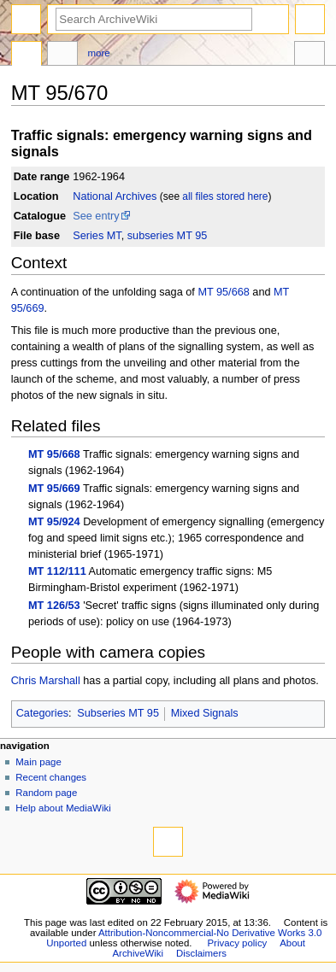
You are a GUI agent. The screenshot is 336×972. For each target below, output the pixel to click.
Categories (42, 713)
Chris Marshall (45, 681)
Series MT (97, 236)
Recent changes (50, 777)
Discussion (62, 55)
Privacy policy (237, 943)
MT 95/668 (223, 292)
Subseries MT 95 (118, 713)
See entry (96, 216)
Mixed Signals (205, 713)
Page (26, 55)
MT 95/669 (54, 489)
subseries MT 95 (167, 236)
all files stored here (225, 196)
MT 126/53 (54, 606)
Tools (309, 55)
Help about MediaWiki (62, 808)
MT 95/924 (54, 522)
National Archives (114, 196)
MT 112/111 (57, 571)
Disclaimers (201, 953)
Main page (38, 762)
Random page (46, 793)
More (99, 53)
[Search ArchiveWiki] (154, 19)
